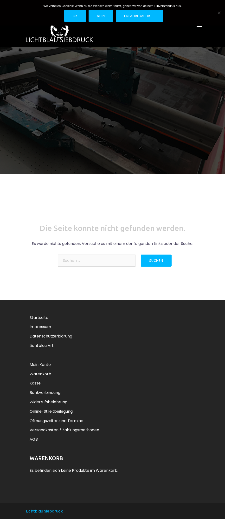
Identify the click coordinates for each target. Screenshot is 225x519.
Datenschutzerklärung (51, 336)
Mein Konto (40, 364)
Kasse (35, 383)
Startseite (39, 317)
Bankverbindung (45, 392)
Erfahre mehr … (139, 16)
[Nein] (219, 12)
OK (75, 16)
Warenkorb (40, 374)
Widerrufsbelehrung (48, 402)
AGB (34, 439)
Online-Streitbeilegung (51, 411)
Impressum (40, 327)
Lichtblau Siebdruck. (45, 511)
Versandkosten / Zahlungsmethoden (64, 430)
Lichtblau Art (42, 345)
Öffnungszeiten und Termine (56, 421)
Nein (101, 16)
